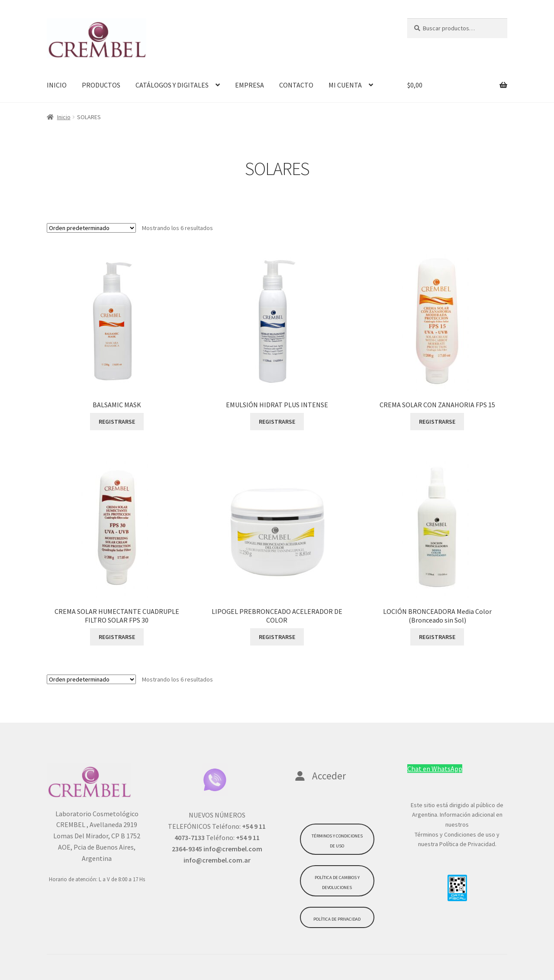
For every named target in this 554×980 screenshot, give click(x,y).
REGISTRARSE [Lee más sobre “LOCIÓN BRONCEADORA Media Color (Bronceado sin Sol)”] (437, 637)
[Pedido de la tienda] (91, 228)
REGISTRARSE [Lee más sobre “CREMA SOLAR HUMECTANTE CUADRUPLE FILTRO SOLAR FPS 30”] (117, 637)
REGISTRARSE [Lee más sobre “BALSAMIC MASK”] (117, 421)
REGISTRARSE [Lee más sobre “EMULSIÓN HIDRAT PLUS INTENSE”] (277, 421)
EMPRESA (249, 85)
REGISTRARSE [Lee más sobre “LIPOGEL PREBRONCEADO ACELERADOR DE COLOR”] (277, 637)
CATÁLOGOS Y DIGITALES (172, 85)
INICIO (57, 85)
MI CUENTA (345, 85)
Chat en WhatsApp (434, 768)
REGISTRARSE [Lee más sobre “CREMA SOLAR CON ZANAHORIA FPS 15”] (437, 421)
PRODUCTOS (101, 85)
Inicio (64, 117)
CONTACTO (296, 85)
